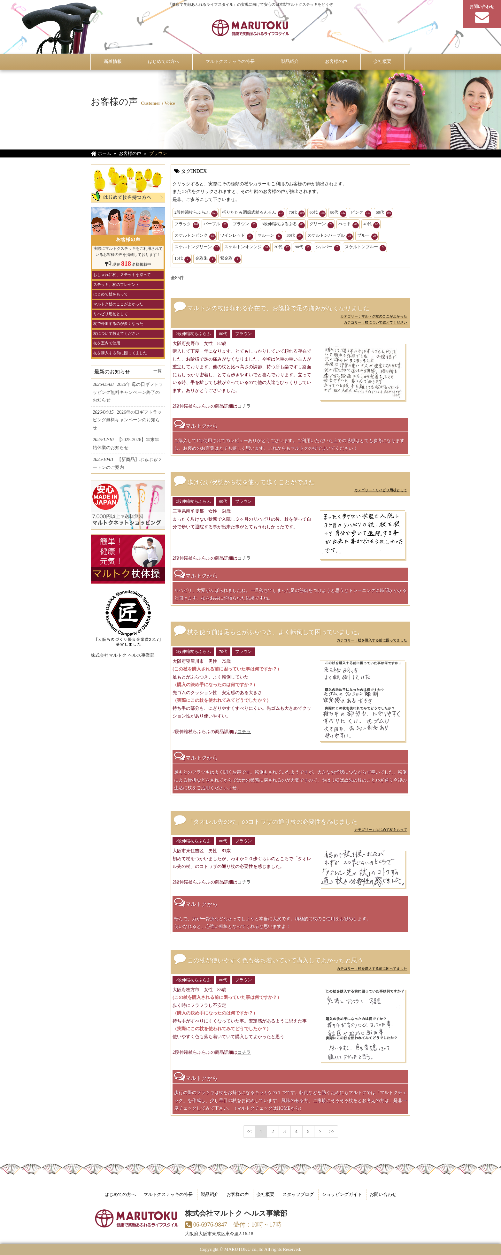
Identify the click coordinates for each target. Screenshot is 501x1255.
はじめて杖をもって (110, 294)
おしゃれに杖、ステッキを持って (122, 275)
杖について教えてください (116, 333)
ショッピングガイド (342, 1194)
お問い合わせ (383, 1194)
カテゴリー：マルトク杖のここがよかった (373, 316)
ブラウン (245, 224)
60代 (317, 213)
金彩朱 (205, 259)
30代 (295, 236)
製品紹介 (210, 1194)
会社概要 (265, 1194)
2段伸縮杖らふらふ (196, 213)
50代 (384, 213)
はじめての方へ (120, 1194)
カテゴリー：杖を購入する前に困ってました (372, 640)
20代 (282, 247)
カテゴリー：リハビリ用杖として (380, 490)
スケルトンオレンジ (247, 247)
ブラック (186, 224)
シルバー (328, 247)
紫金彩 (230, 259)
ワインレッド (236, 236)
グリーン (321, 224)
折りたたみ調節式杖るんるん (253, 213)
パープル (216, 224)
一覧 (157, 371)
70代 (297, 213)
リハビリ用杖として (110, 314)
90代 (303, 247)
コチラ (244, 406)
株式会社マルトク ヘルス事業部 (123, 655)
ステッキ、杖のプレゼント (116, 285)
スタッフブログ (298, 1194)
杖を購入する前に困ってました (120, 353)
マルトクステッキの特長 (168, 1194)
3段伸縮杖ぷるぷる (283, 224)
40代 (371, 224)
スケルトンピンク (195, 236)
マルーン (270, 236)
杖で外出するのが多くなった (118, 323)
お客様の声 (238, 1194)
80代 (338, 213)
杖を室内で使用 (106, 343)
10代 (182, 259)
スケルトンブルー (365, 247)
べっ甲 (348, 224)
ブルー (367, 236)
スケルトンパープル (330, 236)
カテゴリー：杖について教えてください (375, 322)
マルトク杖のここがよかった (118, 304)
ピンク (361, 213)
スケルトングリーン (197, 247)
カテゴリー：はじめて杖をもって (380, 829)
